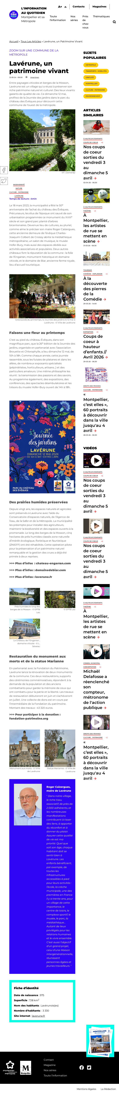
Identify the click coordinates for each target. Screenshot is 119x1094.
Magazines (99, 6)
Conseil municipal (91, 663)
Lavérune (19, 196)
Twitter (4, 181)
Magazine (50, 1065)
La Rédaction (108, 1089)
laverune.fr (38, 1015)
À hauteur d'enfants (92, 139)
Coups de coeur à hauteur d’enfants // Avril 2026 (95, 346)
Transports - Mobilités (96, 71)
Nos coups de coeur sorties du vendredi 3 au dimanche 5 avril (95, 162)
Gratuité (90, 77)
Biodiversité (19, 184)
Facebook (4, 170)
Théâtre (87, 211)
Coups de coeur (90, 142)
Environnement (93, 96)
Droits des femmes (92, 386)
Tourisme (87, 270)
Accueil (13, 41)
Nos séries (50, 1070)
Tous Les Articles (31, 41)
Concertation (89, 667)
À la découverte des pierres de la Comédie (95, 288)
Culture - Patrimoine (19, 192)
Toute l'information (55, 1075)
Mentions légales (86, 1089)
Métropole (91, 65)
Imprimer (34, 77)
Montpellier (91, 83)
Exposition (88, 332)
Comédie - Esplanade (92, 274)
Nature (19, 188)
